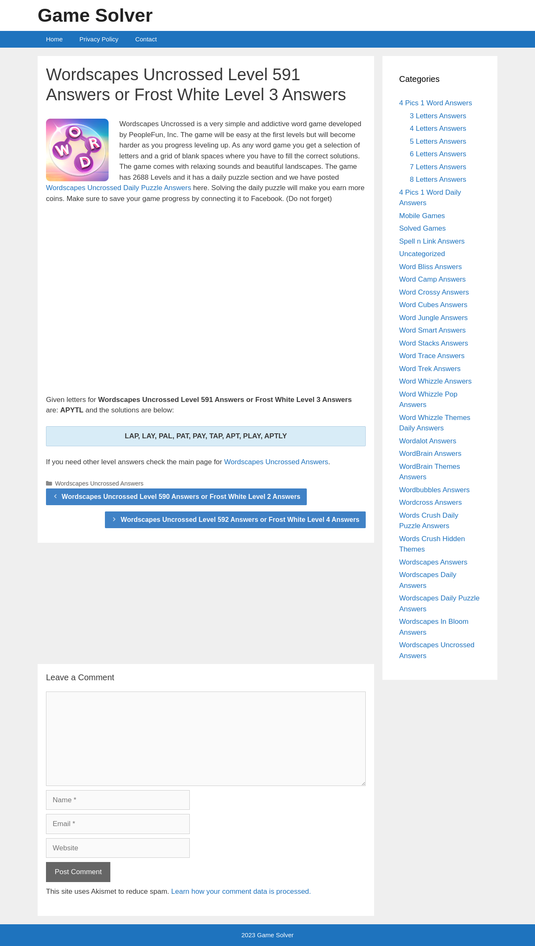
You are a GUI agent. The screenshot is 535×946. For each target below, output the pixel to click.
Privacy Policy (98, 39)
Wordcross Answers (430, 502)
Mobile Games (422, 216)
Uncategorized (422, 254)
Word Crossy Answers (434, 292)
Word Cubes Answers (433, 305)
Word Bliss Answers (430, 267)
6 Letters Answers (438, 154)
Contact (146, 39)
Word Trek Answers (430, 369)
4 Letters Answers (438, 128)
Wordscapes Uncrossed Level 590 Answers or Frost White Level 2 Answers (181, 496)
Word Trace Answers (432, 356)
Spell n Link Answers (432, 241)
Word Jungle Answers (433, 318)
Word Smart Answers (432, 330)
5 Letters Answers (438, 141)
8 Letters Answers (438, 179)
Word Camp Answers (432, 279)
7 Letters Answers (438, 167)
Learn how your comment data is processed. (241, 891)
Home (54, 39)
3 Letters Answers (438, 116)
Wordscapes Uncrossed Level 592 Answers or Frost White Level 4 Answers (240, 519)
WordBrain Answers (430, 454)
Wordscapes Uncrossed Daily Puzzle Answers (118, 188)
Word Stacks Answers (433, 343)
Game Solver (95, 15)
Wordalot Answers (427, 441)
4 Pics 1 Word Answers (435, 103)
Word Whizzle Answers (435, 381)
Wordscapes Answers (433, 562)
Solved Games (422, 228)
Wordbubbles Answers (434, 490)
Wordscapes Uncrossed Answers (276, 462)
